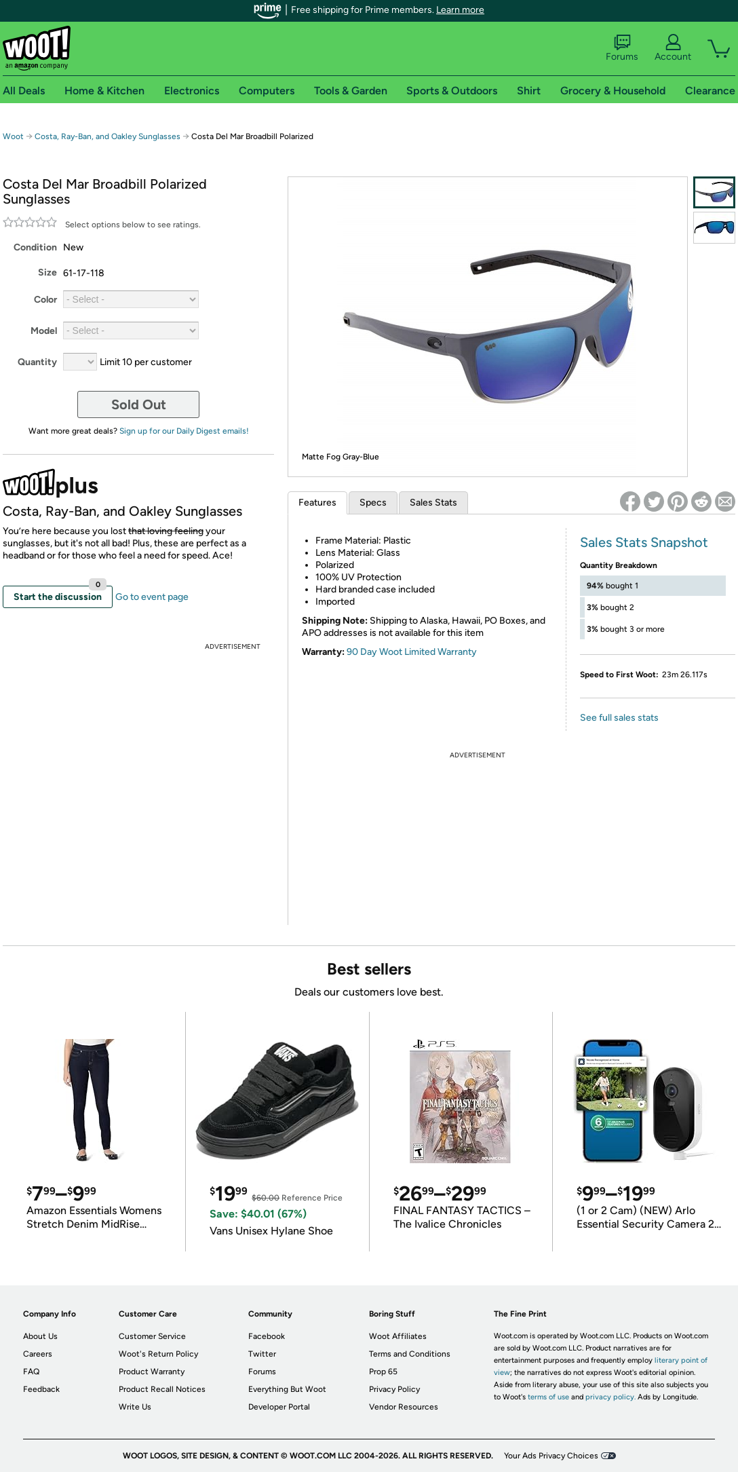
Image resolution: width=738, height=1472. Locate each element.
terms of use (548, 1397)
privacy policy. (610, 1397)
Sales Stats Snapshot (644, 542)
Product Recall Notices (162, 1389)
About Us (40, 1336)
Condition (35, 247)
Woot (13, 136)
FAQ (31, 1371)
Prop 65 (383, 1371)
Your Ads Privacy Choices (551, 1455)
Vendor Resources (403, 1407)
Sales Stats (433, 502)
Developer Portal (279, 1407)
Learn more (460, 10)
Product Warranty (151, 1371)
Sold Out (138, 404)
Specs (373, 502)
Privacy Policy (394, 1389)
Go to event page (152, 597)
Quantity (37, 362)
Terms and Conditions (409, 1354)
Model (44, 331)
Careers (37, 1354)
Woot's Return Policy (158, 1354)
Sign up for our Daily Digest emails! (184, 431)
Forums (622, 48)
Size (47, 272)
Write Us (135, 1407)
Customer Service (152, 1336)
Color (45, 299)
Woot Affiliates (398, 1336)
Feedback (41, 1389)
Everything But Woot (287, 1389)
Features (317, 502)
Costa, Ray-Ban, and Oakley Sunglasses (107, 136)
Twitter (262, 1354)
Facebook (266, 1336)
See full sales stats (619, 717)
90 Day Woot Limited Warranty (412, 652)
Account (673, 48)
